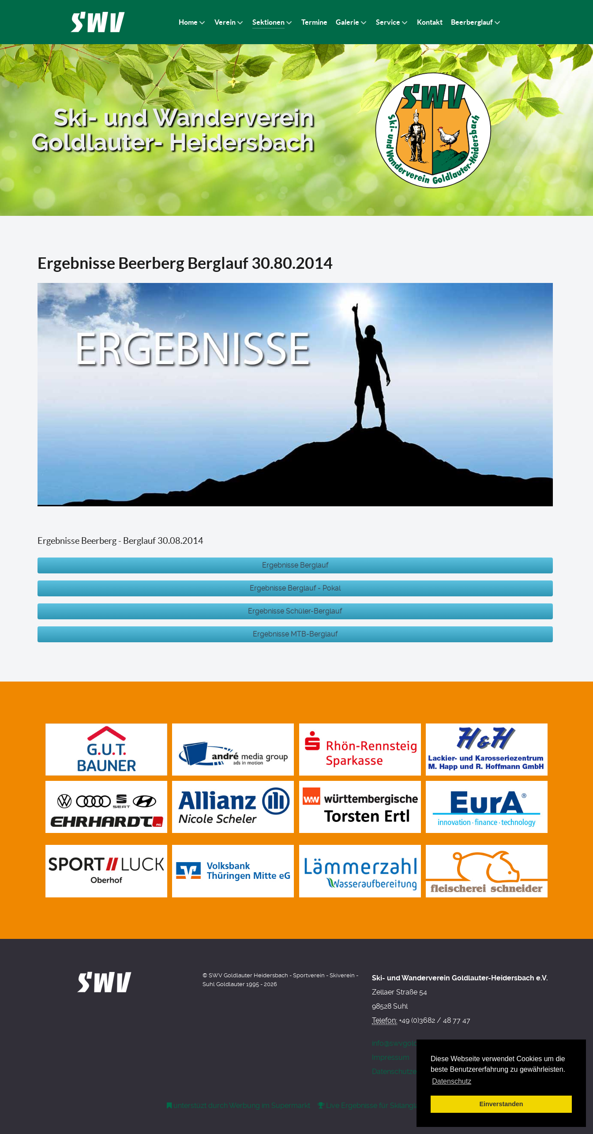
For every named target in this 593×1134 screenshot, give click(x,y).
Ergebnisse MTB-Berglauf (295, 634)
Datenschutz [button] (451, 1081)
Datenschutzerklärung (408, 1071)
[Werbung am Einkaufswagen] (239, 1105)
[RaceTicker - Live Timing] (396, 1105)
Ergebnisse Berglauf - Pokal (295, 588)
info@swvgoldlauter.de (409, 1043)
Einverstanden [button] (501, 1104)
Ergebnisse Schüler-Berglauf (295, 611)
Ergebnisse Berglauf (295, 565)
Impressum (390, 1057)
